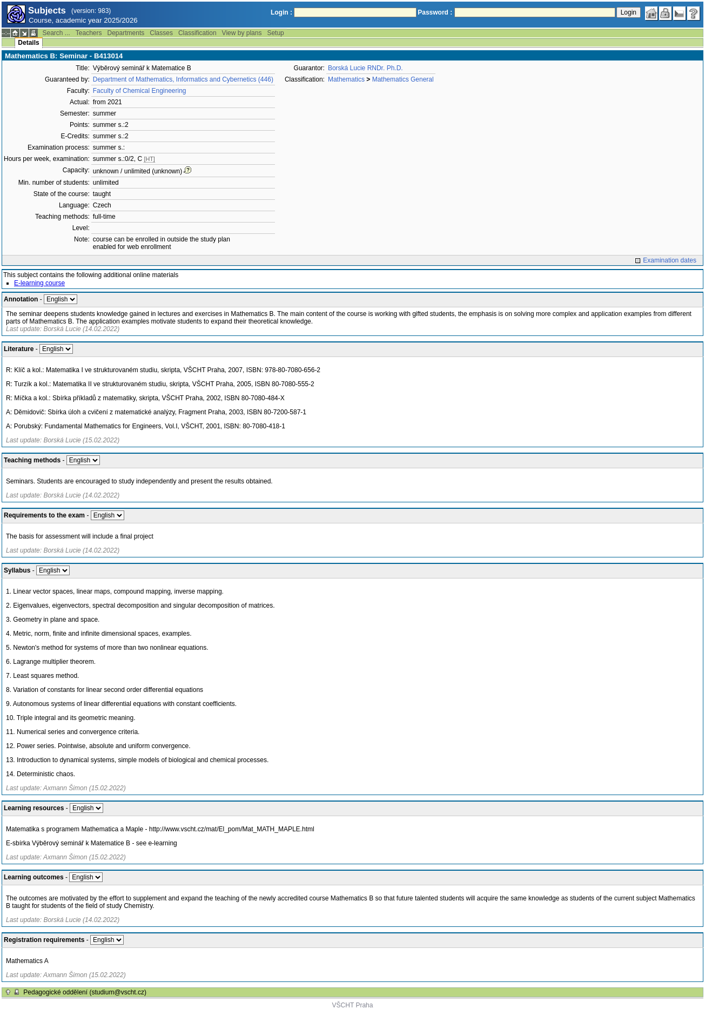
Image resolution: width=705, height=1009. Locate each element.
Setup (275, 33)
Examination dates (669, 260)
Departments (126, 33)
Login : (281, 12)
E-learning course (39, 283)
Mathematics (346, 79)
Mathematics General (403, 79)
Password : (435, 12)
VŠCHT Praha (352, 1005)
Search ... (56, 33)
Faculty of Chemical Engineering (139, 91)
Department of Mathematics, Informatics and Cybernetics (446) (183, 79)
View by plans (242, 33)
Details (28, 42)
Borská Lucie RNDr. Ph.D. (365, 68)
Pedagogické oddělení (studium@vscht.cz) (84, 992)
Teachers (89, 33)
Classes (161, 33)
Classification (197, 33)
